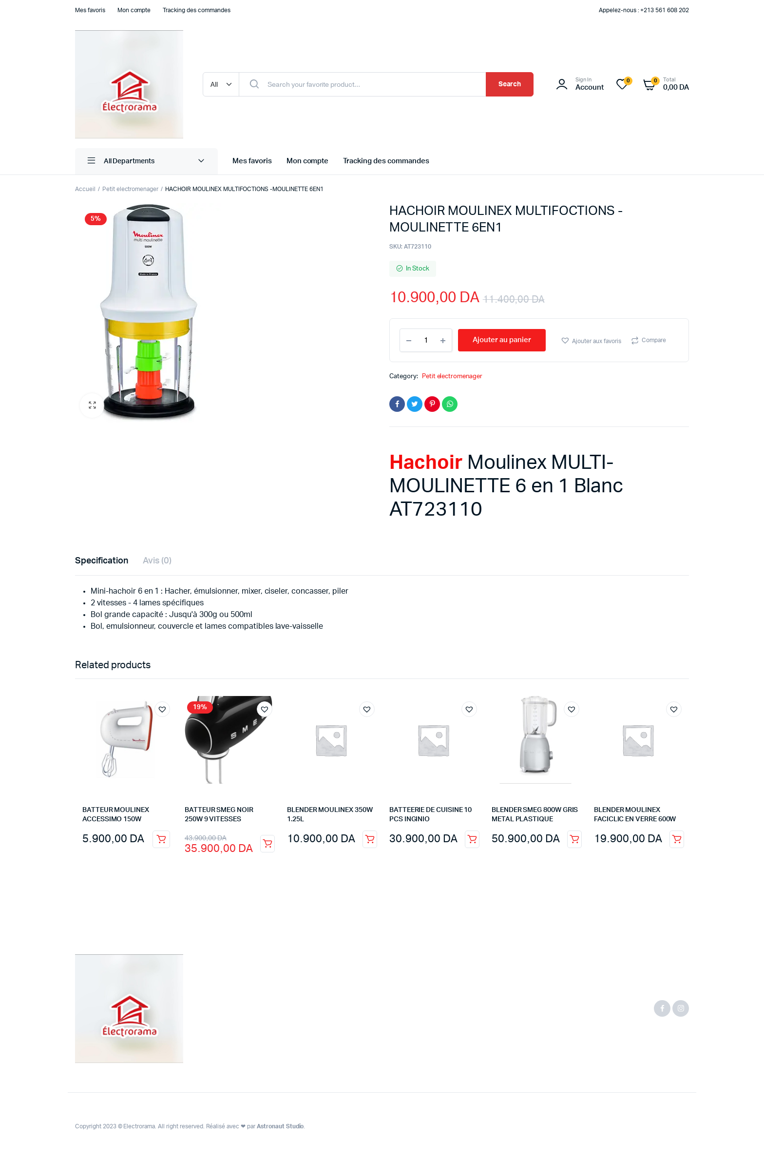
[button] (92, 405)
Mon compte (134, 10)
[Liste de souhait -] (628, 81)
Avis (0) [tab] (157, 561)
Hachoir (426, 463)
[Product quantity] (426, 340)
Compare (654, 340)
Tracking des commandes (196, 10)
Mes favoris (90, 10)
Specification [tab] (101, 561)
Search (509, 84)
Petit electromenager (130, 189)
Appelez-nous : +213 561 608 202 (644, 10)
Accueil (85, 189)
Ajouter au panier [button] (161, 839)
